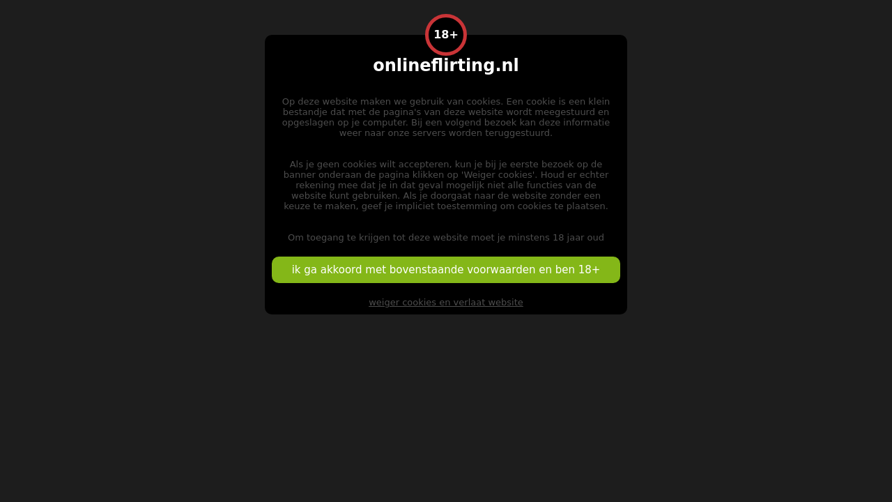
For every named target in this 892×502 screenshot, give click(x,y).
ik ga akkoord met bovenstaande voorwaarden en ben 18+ (446, 270)
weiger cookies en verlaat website (446, 302)
